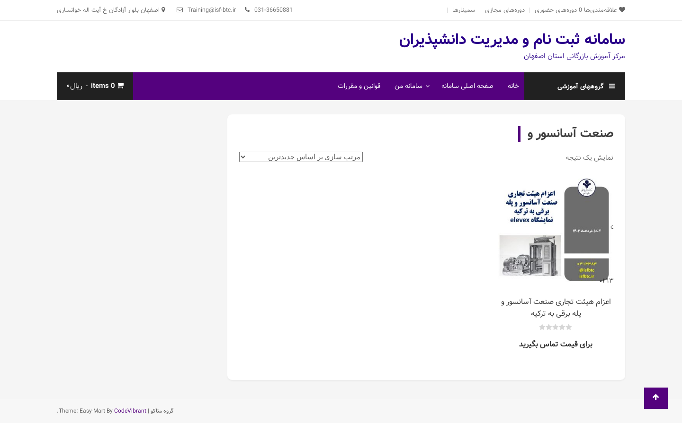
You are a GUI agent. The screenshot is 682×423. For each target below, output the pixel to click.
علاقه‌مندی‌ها (602, 10)
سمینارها (463, 10)
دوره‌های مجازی (505, 10)
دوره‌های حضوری (556, 10)
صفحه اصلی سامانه (467, 86)
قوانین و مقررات (359, 86)
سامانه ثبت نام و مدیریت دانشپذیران (512, 40)
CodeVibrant (130, 410)
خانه (513, 86)
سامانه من (408, 86)
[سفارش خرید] (301, 157)
